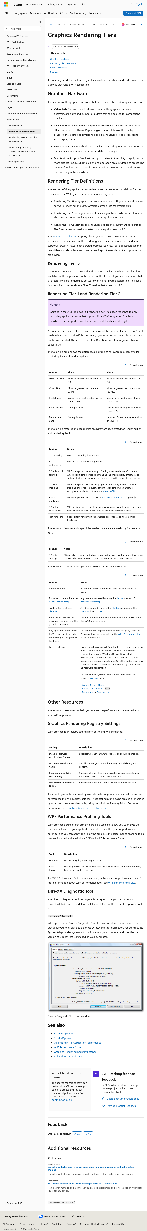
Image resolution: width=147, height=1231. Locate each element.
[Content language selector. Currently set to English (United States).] (18, 1216)
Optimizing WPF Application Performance (77, 1042)
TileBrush (53, 611)
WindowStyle (88, 684)
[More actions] (141, 24)
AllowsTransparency (92, 688)
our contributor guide (66, 1098)
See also (54, 71)
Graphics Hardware (59, 59)
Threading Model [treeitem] (15, 161)
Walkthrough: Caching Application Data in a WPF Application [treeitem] (22, 151)
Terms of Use (118, 1224)
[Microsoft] (6, 4)
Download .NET (133, 13)
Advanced (105, 24)
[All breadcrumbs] (50, 24)
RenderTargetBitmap (59, 601)
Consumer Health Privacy (93, 1224)
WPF (92, 24)
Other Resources (58, 67)
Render (119, 598)
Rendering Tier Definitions (63, 63)
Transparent (103, 692)
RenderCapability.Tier (64, 236)
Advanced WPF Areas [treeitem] (17, 35)
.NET (59, 24)
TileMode (116, 607)
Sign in (139, 4)
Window (94, 678)
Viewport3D (109, 491)
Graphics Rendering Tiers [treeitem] (22, 131)
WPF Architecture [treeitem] (15, 41)
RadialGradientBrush (112, 497)
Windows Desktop (76, 24)
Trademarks (8, 1228)
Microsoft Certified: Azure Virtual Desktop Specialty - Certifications (82, 1183)
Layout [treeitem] (10, 107)
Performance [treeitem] (15, 125)
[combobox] (22, 28)
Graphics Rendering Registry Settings (88, 807)
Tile (100, 611)
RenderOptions (62, 1038)
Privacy (70, 1224)
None (101, 684)
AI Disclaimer (9, 1224)
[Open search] (131, 4)
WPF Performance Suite (130, 634)
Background (88, 692)
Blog (43, 1224)
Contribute (57, 1224)
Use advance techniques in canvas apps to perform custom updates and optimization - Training (92, 1168)
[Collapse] (40, 22)
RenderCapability (63, 1033)
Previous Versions (28, 1224)
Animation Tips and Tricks (68, 1056)
